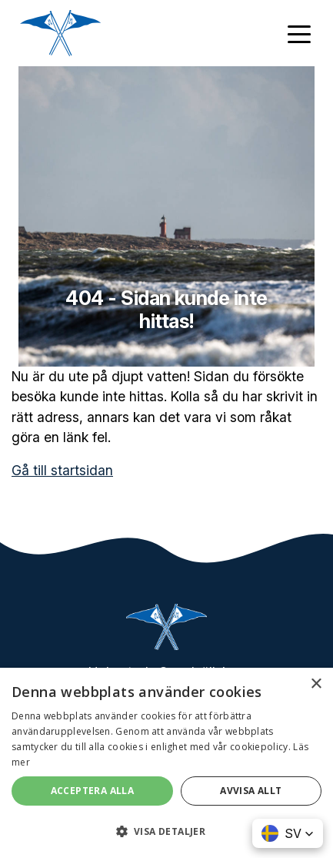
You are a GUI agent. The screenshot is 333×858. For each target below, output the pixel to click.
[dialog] (166, 763)
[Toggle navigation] (299, 33)
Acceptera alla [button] (93, 790)
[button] (287, 833)
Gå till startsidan (62, 470)
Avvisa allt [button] (250, 790)
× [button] (315, 684)
